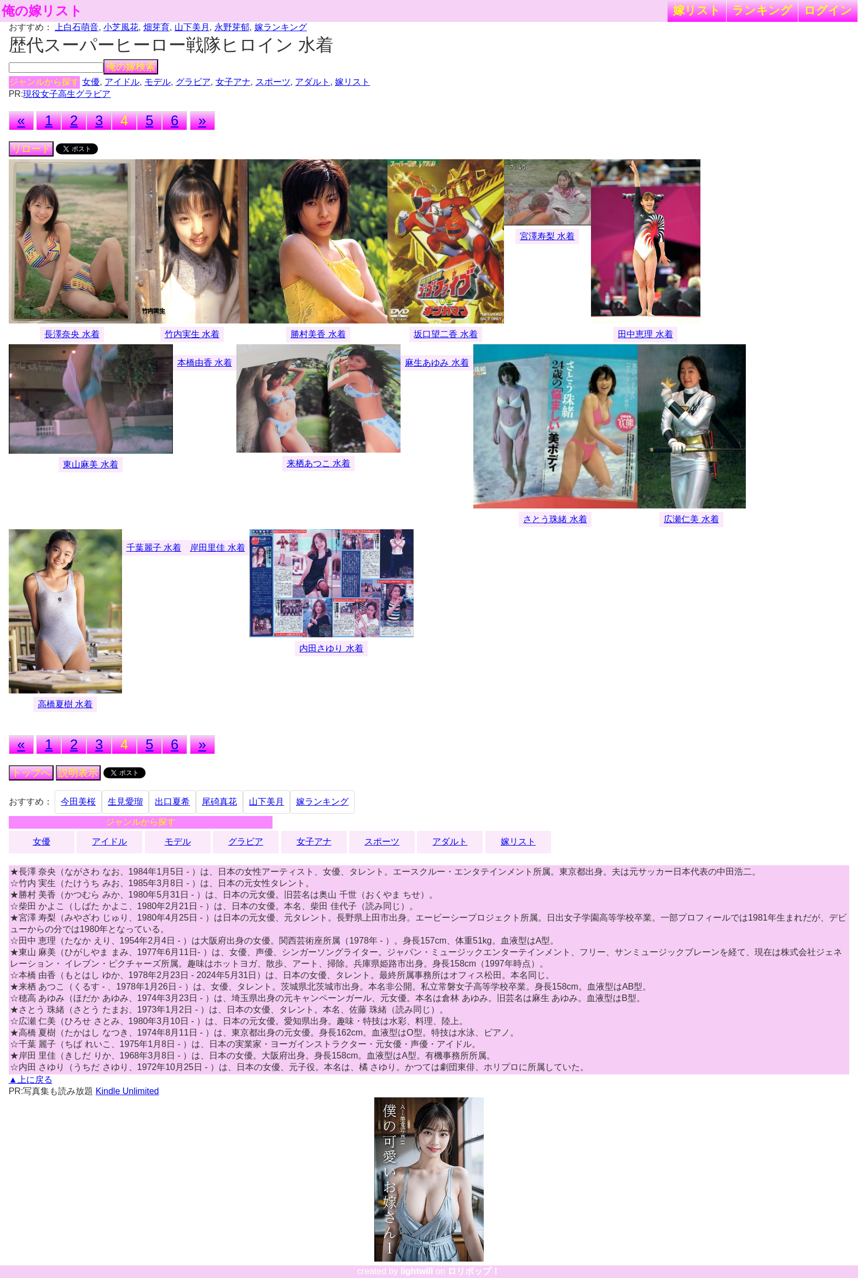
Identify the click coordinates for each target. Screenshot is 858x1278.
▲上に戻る (31, 1079)
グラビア (193, 81)
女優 (91, 81)
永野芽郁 (232, 27)
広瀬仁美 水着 (691, 519)
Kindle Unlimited (127, 1091)
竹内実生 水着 (192, 334)
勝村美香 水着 (318, 334)
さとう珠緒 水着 (555, 519)
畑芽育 (156, 27)
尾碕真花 (219, 801)
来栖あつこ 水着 (318, 463)
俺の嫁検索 (130, 66)
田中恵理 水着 (645, 334)
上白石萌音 (76, 27)
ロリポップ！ (474, 1271)
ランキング (762, 10)
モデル (157, 81)
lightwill (417, 1271)
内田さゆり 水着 (331, 648)
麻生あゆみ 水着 (436, 362)
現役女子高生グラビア (67, 94)
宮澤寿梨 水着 (547, 236)
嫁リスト (697, 10)
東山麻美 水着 (90, 464)
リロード (31, 148)
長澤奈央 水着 (71, 334)
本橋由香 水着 (204, 362)
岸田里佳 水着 (217, 547)
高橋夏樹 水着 (65, 704)
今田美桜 (78, 801)
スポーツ (273, 81)
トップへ (31, 772)
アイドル (122, 81)
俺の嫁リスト (42, 11)
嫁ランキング (280, 27)
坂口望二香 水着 (445, 334)
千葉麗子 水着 (153, 547)
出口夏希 (172, 801)
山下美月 (192, 27)
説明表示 (78, 772)
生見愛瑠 (125, 801)
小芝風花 (120, 27)
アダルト (312, 81)
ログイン (828, 10)
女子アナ (233, 81)
